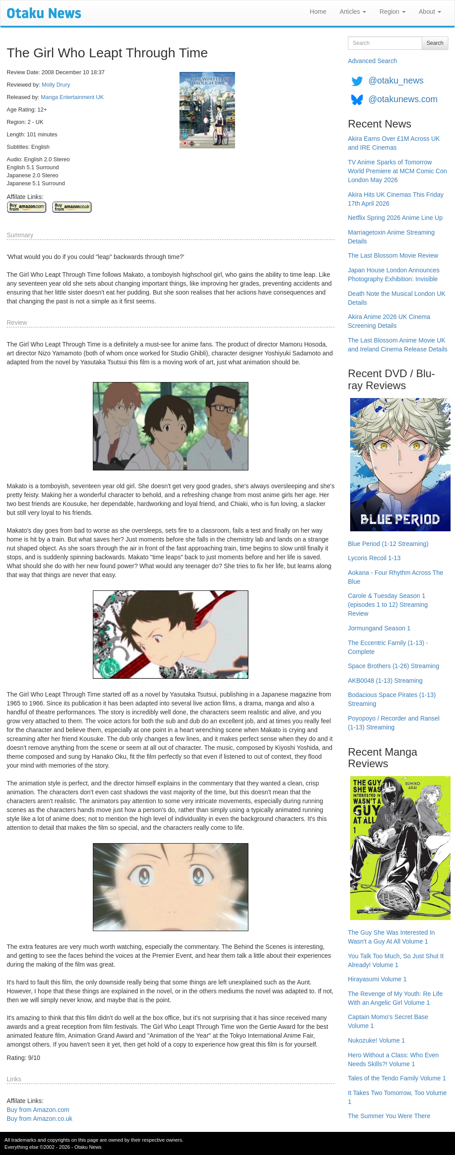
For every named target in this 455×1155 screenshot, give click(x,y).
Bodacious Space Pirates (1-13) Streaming (392, 699)
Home (318, 11)
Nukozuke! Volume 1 (376, 1040)
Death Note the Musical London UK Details (396, 298)
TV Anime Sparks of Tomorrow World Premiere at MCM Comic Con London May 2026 (397, 171)
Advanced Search (372, 60)
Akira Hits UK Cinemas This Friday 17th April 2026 (395, 199)
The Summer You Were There (389, 1115)
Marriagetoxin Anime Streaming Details (391, 237)
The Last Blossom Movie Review (393, 255)
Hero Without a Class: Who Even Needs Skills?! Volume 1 (393, 1059)
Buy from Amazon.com (38, 1109)
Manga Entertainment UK (72, 97)
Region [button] (392, 11)
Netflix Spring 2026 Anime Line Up (395, 217)
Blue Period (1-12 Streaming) (388, 543)
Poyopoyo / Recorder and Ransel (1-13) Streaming (393, 723)
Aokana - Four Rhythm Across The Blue (395, 577)
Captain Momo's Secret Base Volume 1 (388, 1021)
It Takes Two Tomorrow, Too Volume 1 (397, 1097)
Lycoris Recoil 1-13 (374, 558)
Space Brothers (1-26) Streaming (393, 665)
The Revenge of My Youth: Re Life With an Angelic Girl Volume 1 (395, 998)
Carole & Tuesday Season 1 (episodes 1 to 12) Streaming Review (388, 604)
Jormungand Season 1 (379, 628)
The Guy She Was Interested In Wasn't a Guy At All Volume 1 (391, 937)
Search (435, 43)
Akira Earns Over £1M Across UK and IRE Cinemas (394, 143)
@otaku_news (395, 80)
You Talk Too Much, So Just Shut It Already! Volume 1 (395, 960)
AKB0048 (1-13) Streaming (385, 680)
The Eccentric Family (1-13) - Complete (388, 647)
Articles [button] (352, 11)
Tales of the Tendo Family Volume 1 (397, 1078)
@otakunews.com (403, 99)
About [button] (430, 11)
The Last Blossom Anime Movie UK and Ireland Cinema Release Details (397, 345)
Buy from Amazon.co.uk (39, 1118)
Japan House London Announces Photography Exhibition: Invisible (393, 275)
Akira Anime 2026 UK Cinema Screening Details (389, 321)
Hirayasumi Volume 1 (377, 979)
